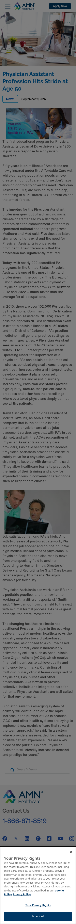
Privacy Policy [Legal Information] (22, 894)
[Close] (71, 851)
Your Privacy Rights (37, 905)
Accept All (38, 916)
